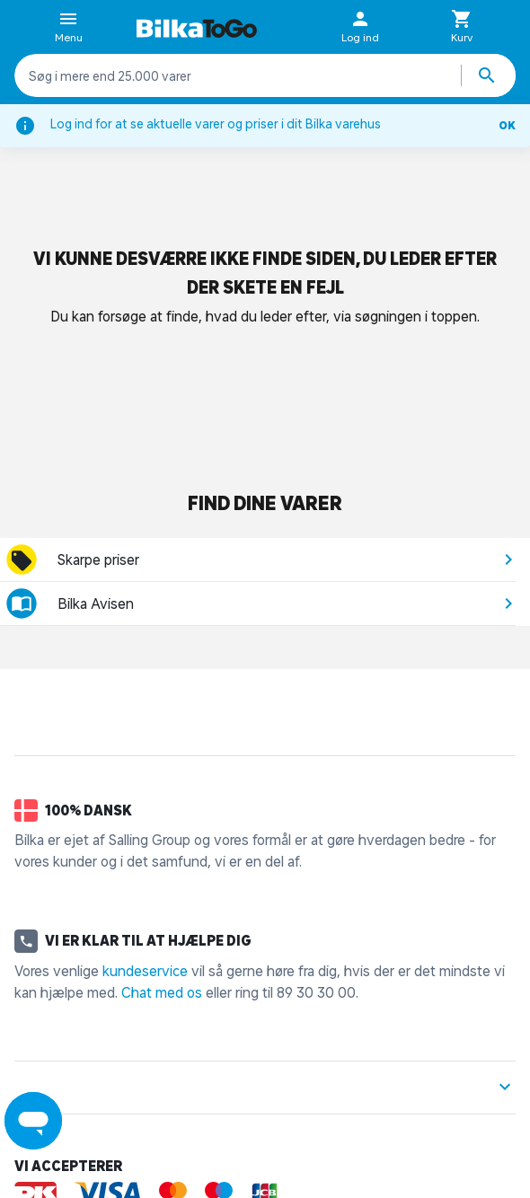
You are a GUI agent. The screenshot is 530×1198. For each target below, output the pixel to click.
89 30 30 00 (316, 992)
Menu (69, 28)
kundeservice (145, 971)
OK (507, 125)
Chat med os (161, 992)
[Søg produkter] (489, 75)
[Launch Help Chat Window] (33, 1121)
